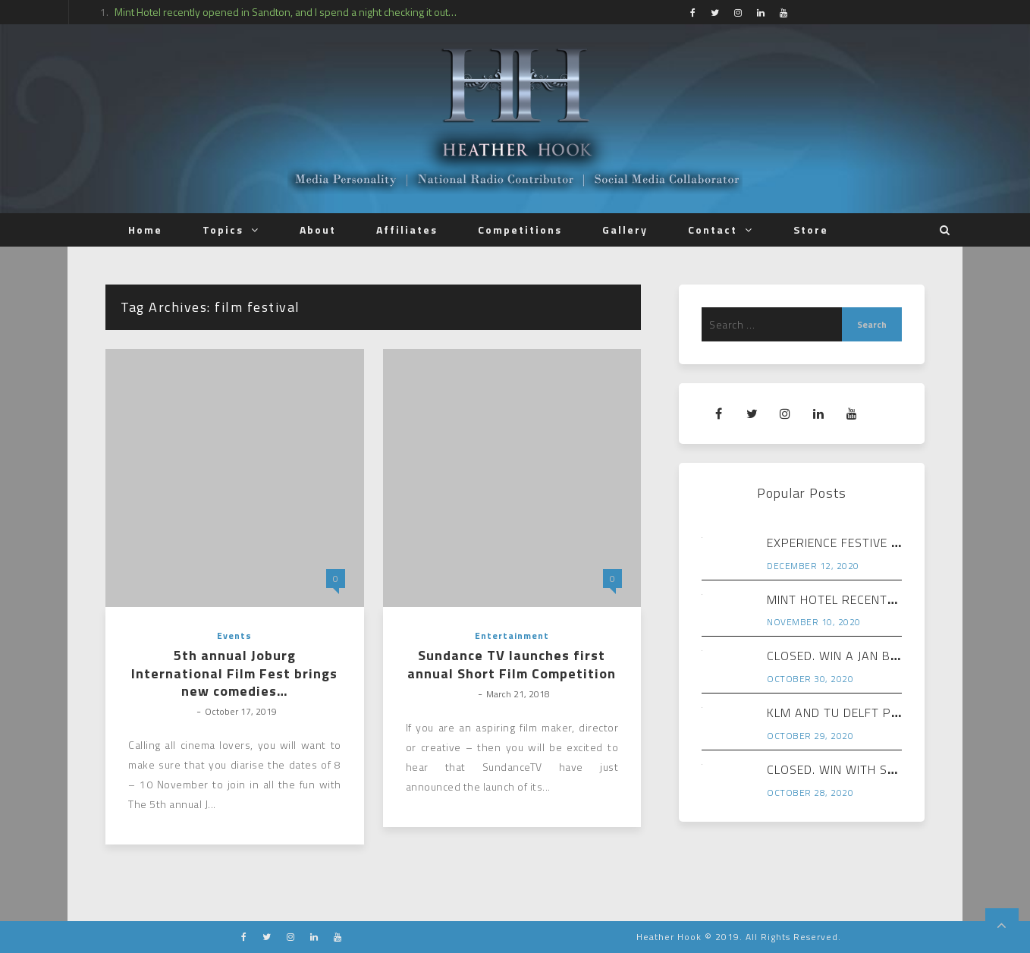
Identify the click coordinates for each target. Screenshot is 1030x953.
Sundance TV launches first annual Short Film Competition (511, 664)
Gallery (625, 229)
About (318, 229)
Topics (223, 229)
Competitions (520, 229)
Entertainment (512, 635)
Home (145, 229)
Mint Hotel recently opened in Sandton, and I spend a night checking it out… (286, 12)
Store (810, 229)
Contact (712, 229)
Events (234, 635)
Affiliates (407, 229)
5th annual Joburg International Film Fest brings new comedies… (234, 673)
